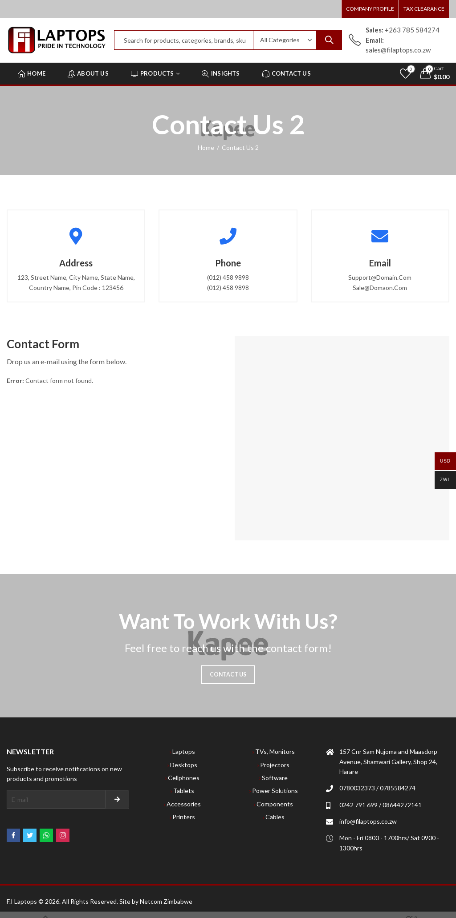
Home (206, 147)
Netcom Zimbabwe (166, 901)
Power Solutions (275, 790)
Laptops (183, 751)
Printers (183, 817)
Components (274, 804)
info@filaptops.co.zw (368, 821)
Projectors (274, 765)
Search (329, 40)
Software (275, 777)
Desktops (183, 765)
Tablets (183, 790)
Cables (275, 817)
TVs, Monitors (275, 751)
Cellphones (184, 777)
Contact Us (228, 674)
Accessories (184, 804)
